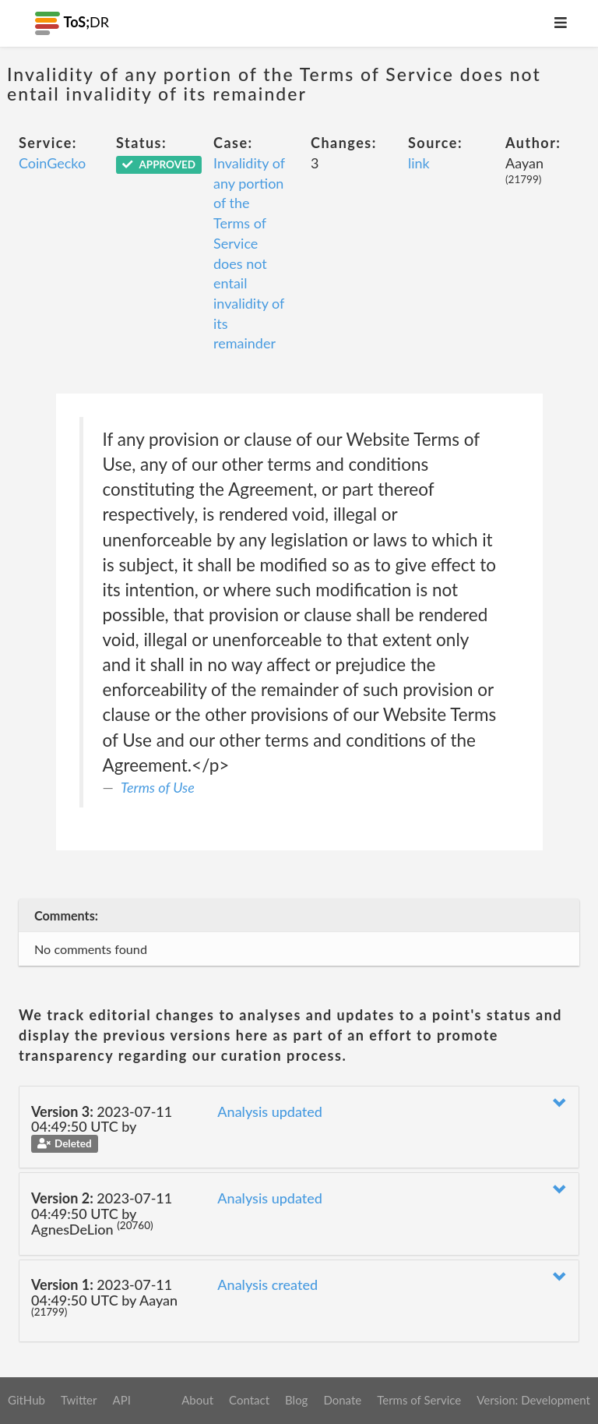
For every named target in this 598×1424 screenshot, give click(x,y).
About (197, 1400)
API (121, 1400)
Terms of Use (158, 787)
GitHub (26, 1400)
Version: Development (533, 1400)
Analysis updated (269, 1111)
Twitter (79, 1400)
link (419, 162)
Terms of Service (419, 1400)
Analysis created (267, 1284)
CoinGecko (52, 162)
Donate (342, 1400)
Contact (249, 1400)
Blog (296, 1400)
